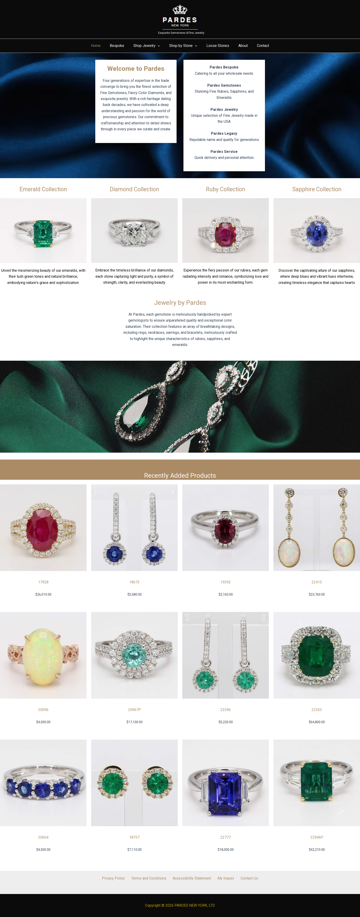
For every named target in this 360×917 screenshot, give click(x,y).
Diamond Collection (134, 189)
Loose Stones (216, 45)
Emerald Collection (43, 189)
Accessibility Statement (192, 878)
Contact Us (244, 878)
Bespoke (120, 45)
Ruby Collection (226, 189)
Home (101, 45)
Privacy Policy (118, 878)
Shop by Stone (183, 46)
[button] (159, 46)
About (239, 45)
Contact (257, 45)
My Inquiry (223, 878)
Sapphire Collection (316, 189)
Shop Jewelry (148, 46)
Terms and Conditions (151, 878)
